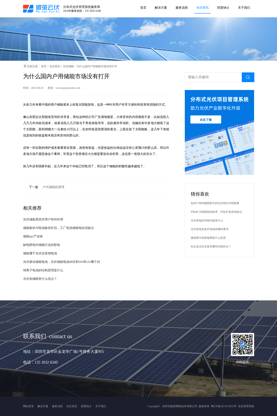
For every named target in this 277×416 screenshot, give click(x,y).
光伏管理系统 (246, 406)
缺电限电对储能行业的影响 (41, 244)
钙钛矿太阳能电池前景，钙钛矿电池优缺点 (216, 211)
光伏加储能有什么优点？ (40, 278)
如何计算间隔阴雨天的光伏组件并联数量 (215, 203)
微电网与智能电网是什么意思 (208, 237)
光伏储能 (68, 66)
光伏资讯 (54, 66)
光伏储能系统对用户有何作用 (43, 219)
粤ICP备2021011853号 (223, 406)
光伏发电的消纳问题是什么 (207, 220)
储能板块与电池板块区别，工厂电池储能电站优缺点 (58, 227)
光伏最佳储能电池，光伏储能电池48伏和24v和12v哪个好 (61, 261)
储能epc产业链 (33, 236)
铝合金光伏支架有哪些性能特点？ (211, 246)
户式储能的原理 (53, 187)
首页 (43, 66)
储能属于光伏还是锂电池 (40, 253)
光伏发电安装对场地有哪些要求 (209, 229)
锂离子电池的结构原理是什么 (43, 270)
